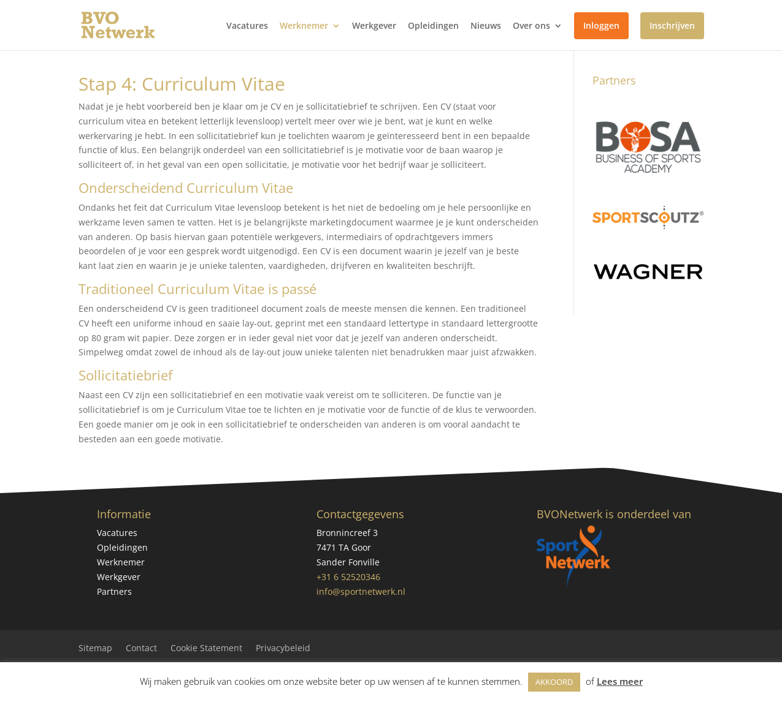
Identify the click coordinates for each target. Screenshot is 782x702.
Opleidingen (433, 26)
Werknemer (304, 26)
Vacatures (247, 26)
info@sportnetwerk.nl (360, 591)
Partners (114, 591)
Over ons (531, 26)
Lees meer (620, 681)
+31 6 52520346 (348, 577)
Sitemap (95, 649)
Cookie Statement (206, 649)
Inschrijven (672, 25)
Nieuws (485, 26)
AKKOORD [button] (554, 681)
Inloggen (601, 25)
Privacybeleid (283, 649)
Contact (141, 649)
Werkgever (374, 26)
